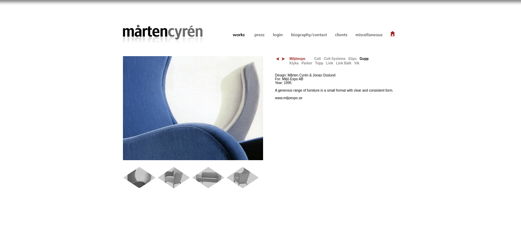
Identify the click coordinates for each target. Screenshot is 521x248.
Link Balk (343, 63)
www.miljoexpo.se (288, 98)
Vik (357, 63)
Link (329, 63)
